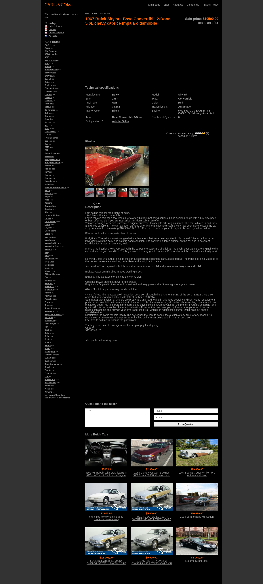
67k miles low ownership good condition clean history (106, 518)
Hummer (49, 178)
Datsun (48, 107)
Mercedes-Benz (52, 246)
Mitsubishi (49, 259)
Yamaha (48, 392)
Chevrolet (49, 88)
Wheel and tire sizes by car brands (61, 14)
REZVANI (49, 317)
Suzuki (48, 367)
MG (46, 252)
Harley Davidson (52, 159)
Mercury (48, 249)
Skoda (48, 345)
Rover (47, 327)
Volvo (47, 386)
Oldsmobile (50, 274)
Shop (166, 4)
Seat (47, 339)
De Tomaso (50, 110)
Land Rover (50, 221)
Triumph (48, 373)
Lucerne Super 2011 (197, 561)
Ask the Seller (120, 121)
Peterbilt (49, 283)
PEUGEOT (49, 286)
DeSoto (48, 113)
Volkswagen (50, 382)
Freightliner (50, 138)
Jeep (47, 200)
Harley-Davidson (52, 162)
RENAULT (49, 311)
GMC (47, 147)
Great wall (49, 156)
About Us (178, 4)
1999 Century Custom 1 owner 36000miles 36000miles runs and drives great (151, 475)
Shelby (48, 342)
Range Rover (51, 308)
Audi (47, 63)
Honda (48, 169)
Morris (48, 265)
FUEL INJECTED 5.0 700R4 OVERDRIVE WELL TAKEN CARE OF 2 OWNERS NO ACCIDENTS (151, 519)
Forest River (50, 132)
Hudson (48, 175)
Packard (48, 280)
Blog (47, 17)
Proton (48, 302)
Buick (47, 82)
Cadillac (48, 85)
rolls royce (50, 321)
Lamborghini (51, 215)
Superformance (52, 364)
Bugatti (48, 79)
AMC (47, 57)
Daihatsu (49, 101)
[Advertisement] (151, 54)
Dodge (48, 116)
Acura (47, 48)
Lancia (48, 218)
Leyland (48, 228)
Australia (51, 36)
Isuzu (47, 190)
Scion (47, 336)
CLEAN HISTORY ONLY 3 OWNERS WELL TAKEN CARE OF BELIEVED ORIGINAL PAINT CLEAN (152, 565)
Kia (46, 212)
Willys (47, 389)
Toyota (48, 370)
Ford (47, 128)
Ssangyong (50, 352)
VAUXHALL (50, 379)
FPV (46, 135)
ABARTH (49, 45)
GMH (47, 150)
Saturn (48, 333)
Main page (154, 4)
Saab (47, 330)
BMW (47, 76)
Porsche (48, 299)
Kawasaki (49, 206)
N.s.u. (47, 268)
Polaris (48, 293)
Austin (48, 66)
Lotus (47, 234)
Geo (46, 144)
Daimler (48, 104)
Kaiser (48, 203)
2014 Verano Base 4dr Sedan (197, 516)
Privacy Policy (210, 4)
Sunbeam (49, 361)
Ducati (48, 119)
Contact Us (193, 4)
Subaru (48, 358)
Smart (47, 348)
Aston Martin (51, 60)
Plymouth (49, 290)
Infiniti (48, 184)
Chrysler (49, 91)
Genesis (48, 141)
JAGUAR (49, 193)
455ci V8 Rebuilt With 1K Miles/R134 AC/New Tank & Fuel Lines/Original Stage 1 (106, 475)
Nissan (48, 271)
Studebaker (50, 355)
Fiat (46, 125)
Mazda (48, 240)
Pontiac (48, 296)
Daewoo (48, 97)
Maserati (49, 237)
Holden (48, 166)
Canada (50, 29)
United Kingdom (54, 33)
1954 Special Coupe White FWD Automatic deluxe (196, 473)
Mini (47, 255)
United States (53, 26)
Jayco (47, 197)
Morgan (48, 262)
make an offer (208, 23)
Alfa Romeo (50, 51)
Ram (47, 305)
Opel (47, 277)
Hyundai (48, 181)
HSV (47, 172)
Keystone (49, 209)
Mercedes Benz (52, 243)
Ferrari (48, 122)
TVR (47, 376)
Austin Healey (51, 70)
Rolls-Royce (50, 324)
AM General (50, 54)
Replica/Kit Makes (53, 314)
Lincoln (48, 231)
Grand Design (51, 153)
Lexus (47, 224)
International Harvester (55, 187)
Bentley (48, 73)
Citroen (48, 94)
